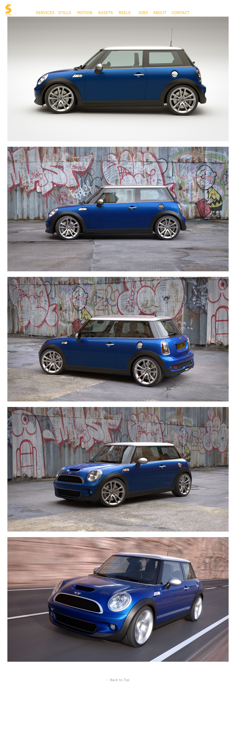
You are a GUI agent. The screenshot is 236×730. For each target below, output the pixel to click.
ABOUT (159, 12)
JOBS (143, 12)
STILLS (64, 12)
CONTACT (180, 12)
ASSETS (105, 12)
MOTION (84, 12)
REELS (125, 12)
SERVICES (45, 12)
